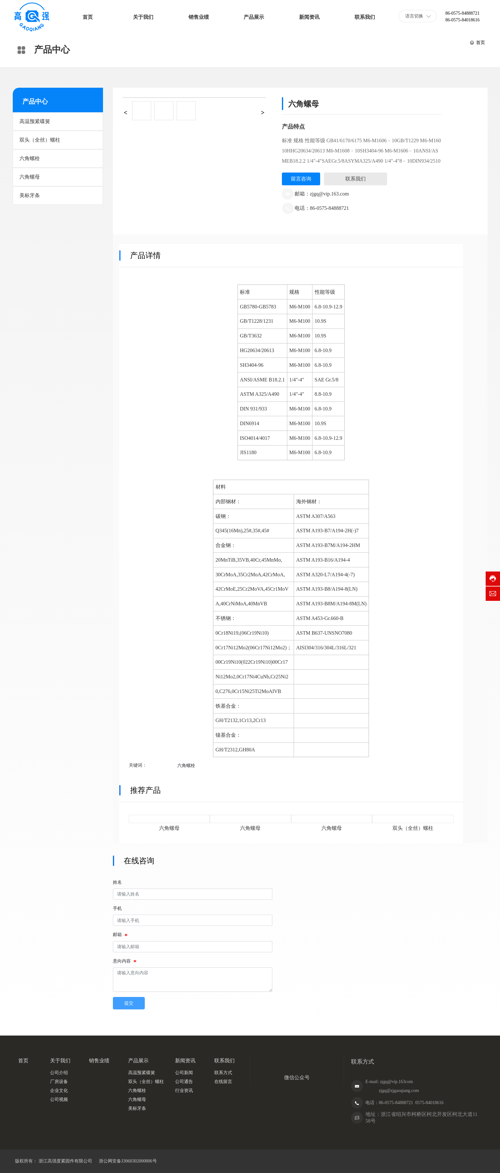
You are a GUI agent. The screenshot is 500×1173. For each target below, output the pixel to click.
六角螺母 (29, 177)
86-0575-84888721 (462, 13)
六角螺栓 (29, 158)
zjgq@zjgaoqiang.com (399, 1090)
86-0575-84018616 (462, 20)
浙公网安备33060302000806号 (127, 1161)
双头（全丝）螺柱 (39, 140)
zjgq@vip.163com (396, 1081)
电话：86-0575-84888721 (322, 208)
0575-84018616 (429, 1102)
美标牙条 (29, 195)
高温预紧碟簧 (34, 121)
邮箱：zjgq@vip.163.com (322, 193)
